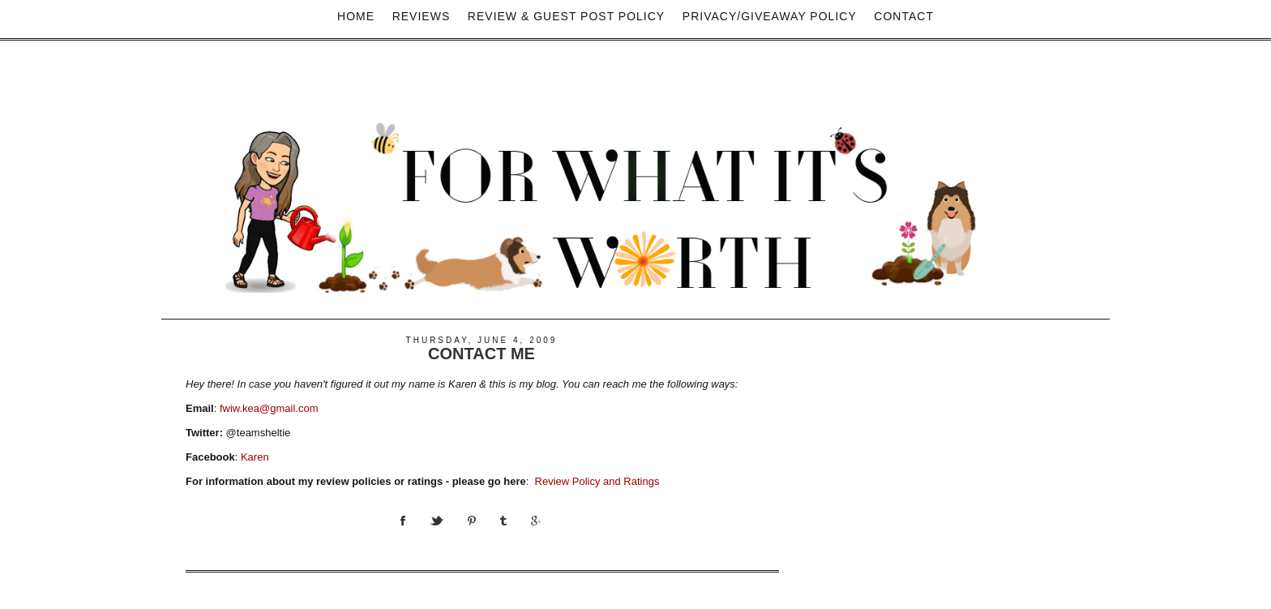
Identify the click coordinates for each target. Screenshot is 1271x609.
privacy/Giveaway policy (770, 16)
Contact (904, 16)
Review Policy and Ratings (597, 481)
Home (355, 16)
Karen (255, 457)
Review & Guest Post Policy (566, 16)
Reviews (421, 16)
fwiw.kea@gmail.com (269, 408)
